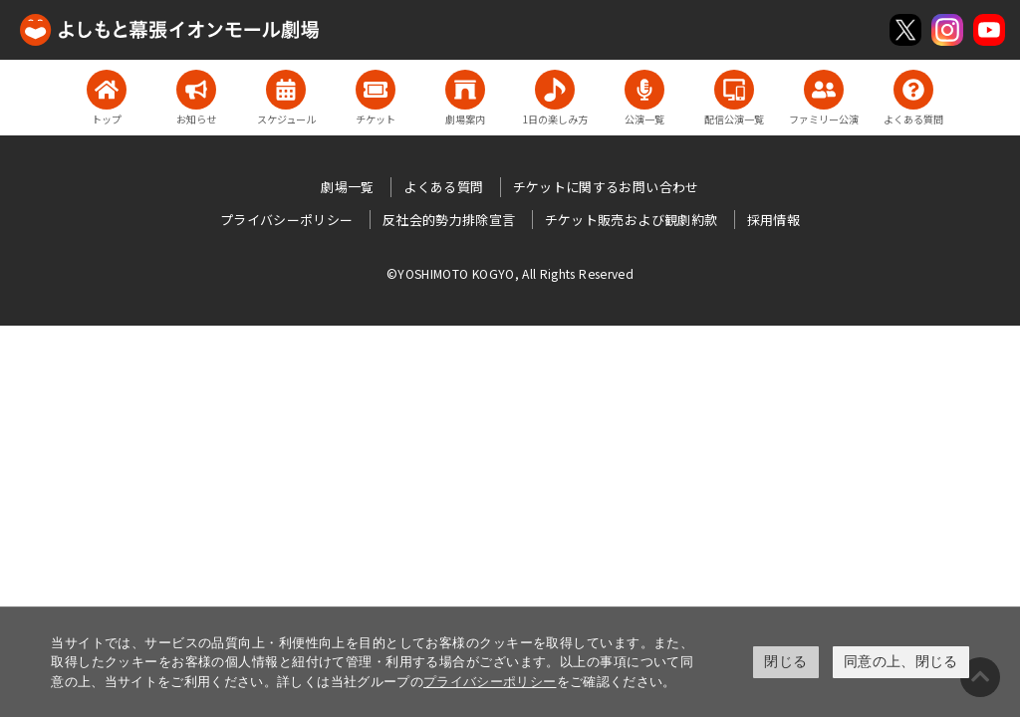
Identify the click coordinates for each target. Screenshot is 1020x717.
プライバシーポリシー (490, 681)
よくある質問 (443, 186)
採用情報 (773, 219)
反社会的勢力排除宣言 (449, 219)
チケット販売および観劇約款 (631, 219)
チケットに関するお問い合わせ (606, 186)
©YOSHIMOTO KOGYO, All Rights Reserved (510, 273)
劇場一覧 (347, 186)
